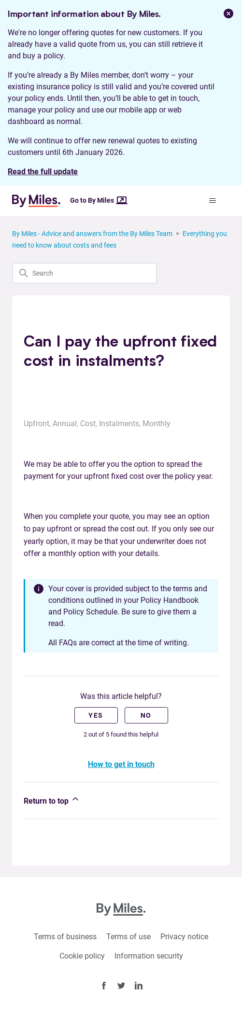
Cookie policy (82, 955)
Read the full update (43, 171)
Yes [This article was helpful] (95, 715)
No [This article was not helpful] (146, 715)
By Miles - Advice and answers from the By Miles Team (92, 233)
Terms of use (128, 936)
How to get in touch (121, 764)
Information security (148, 955)
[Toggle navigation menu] (213, 201)
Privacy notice (184, 936)
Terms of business (65, 936)
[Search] (84, 273)
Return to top (52, 800)
